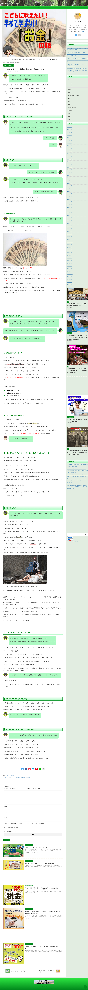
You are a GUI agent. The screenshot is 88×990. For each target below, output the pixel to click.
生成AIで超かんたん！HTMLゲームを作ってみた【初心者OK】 (77, 65)
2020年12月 (70, 236)
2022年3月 (69, 196)
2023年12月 (70, 159)
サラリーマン (13, 777)
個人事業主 (18, 777)
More (83, 31)
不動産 (38, 7)
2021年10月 (70, 209)
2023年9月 (69, 164)
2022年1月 (69, 201)
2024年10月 (70, 145)
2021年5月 (69, 223)
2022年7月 (69, 191)
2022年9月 (69, 185)
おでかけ (5, 7)
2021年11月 (70, 207)
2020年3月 (69, 260)
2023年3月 (69, 172)
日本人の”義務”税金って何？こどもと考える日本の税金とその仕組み (42, 888)
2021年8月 (69, 215)
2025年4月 (69, 143)
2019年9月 (69, 276)
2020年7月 (69, 250)
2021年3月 (69, 228)
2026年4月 (69, 127)
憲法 (29, 777)
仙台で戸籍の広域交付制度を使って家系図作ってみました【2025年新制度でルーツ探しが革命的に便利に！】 (77, 70)
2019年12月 (70, 268)
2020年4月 (69, 258)
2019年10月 (70, 274)
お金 (6, 777)
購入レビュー (16, 7)
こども (8, 777)
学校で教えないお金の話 (9, 775)
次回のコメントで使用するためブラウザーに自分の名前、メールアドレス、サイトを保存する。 (26, 823)
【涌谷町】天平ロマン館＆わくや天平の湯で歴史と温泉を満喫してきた (77, 49)
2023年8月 (69, 167)
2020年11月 (70, 239)
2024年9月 (69, 148)
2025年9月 (69, 135)
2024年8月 (69, 151)
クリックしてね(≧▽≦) (72, 541)
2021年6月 (69, 220)
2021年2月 (69, 231)
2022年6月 (69, 193)
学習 (27, 7)
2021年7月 (69, 217)
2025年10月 (70, 132)
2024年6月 (69, 156)
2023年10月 (70, 161)
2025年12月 (70, 129)
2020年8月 (69, 247)
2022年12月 (70, 177)
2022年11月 (70, 180)
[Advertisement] (33, 308)
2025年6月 (69, 140)
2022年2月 (69, 199)
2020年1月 (69, 266)
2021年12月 (70, 204)
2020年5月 (69, 255)
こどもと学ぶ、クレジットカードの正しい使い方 (37, 847)
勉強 (22, 777)
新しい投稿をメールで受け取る (11, 831)
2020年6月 (69, 252)
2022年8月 (69, 188)
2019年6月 (69, 284)
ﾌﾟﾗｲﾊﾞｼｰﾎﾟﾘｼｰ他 (49, 7)
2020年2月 (69, 263)
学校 (24, 777)
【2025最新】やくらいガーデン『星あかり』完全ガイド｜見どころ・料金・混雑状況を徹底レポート (77, 60)
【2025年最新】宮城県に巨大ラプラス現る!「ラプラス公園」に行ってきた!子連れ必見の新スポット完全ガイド (77, 54)
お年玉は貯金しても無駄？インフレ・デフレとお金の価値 (39, 863)
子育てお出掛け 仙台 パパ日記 (10, 4)
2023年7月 (69, 169)
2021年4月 (69, 225)
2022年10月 (70, 183)
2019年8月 (69, 279)
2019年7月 (69, 282)
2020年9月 (69, 244)
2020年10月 (70, 242)
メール (6, 812)
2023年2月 (69, 175)
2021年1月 (69, 234)
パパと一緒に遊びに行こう (44, 986)
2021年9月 (69, 212)
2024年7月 (69, 153)
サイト (5, 817)
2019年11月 (70, 271)
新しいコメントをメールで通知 (11, 827)
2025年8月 (69, 137)
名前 (5, 806)
